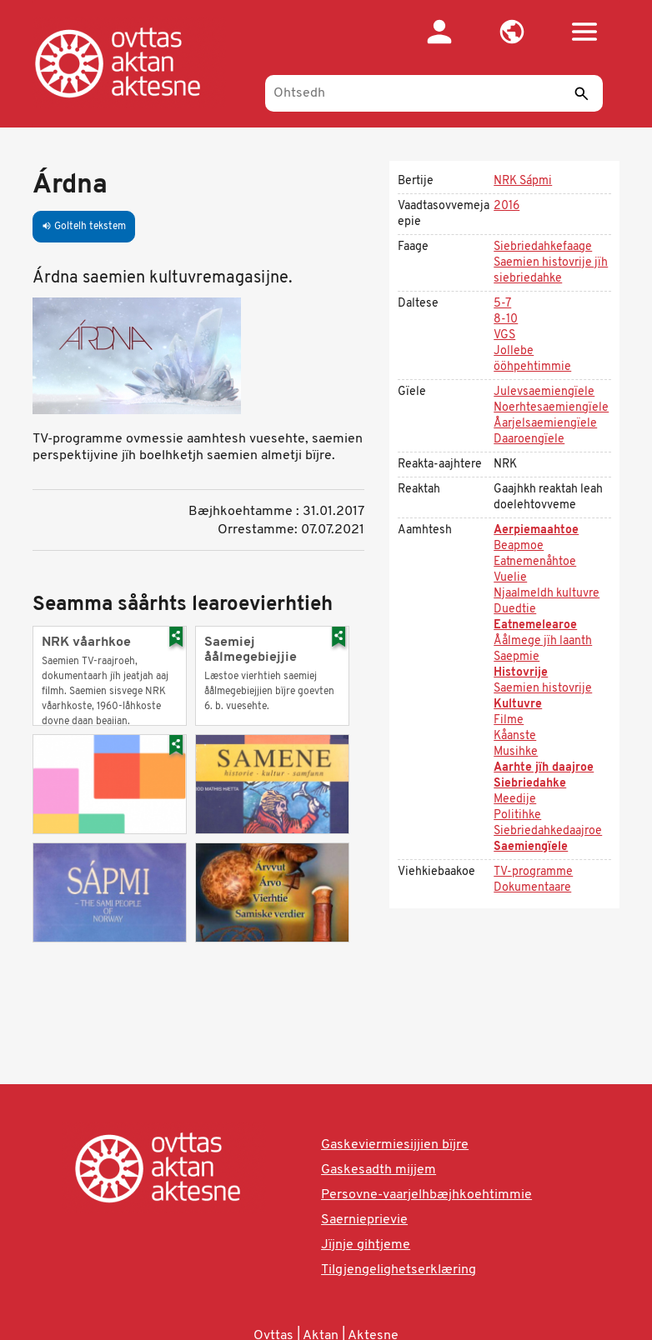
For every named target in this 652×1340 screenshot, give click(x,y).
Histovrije (521, 673)
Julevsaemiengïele (544, 392)
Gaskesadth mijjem (378, 1170)
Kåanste (515, 736)
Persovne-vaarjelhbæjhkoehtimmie (426, 1195)
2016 (506, 206)
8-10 (506, 320)
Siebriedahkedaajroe (548, 831)
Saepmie (516, 657)
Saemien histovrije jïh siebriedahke (551, 271)
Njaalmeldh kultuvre (546, 594)
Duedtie (515, 610)
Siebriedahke (530, 784)
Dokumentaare (532, 888)
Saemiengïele (531, 847)
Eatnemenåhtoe (535, 562)
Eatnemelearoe (535, 625)
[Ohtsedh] (434, 93)
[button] (512, 31)
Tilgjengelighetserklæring (398, 1270)
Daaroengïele (529, 440)
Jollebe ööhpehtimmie (532, 359)
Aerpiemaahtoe (536, 530)
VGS (504, 335)
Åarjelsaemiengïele (545, 424)
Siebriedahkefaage (543, 247)
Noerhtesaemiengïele (551, 408)
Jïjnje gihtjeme (365, 1245)
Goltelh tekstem (84, 226)
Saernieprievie (364, 1220)
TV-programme (533, 872)
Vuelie (510, 578)
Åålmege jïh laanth (543, 641)
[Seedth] (581, 93)
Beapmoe (519, 546)
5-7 (502, 304)
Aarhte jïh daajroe (544, 768)
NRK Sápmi (523, 181)
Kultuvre (518, 704)
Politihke (517, 815)
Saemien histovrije (543, 689)
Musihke (516, 752)
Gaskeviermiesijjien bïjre (395, 1145)
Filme (509, 720)
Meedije (515, 800)
